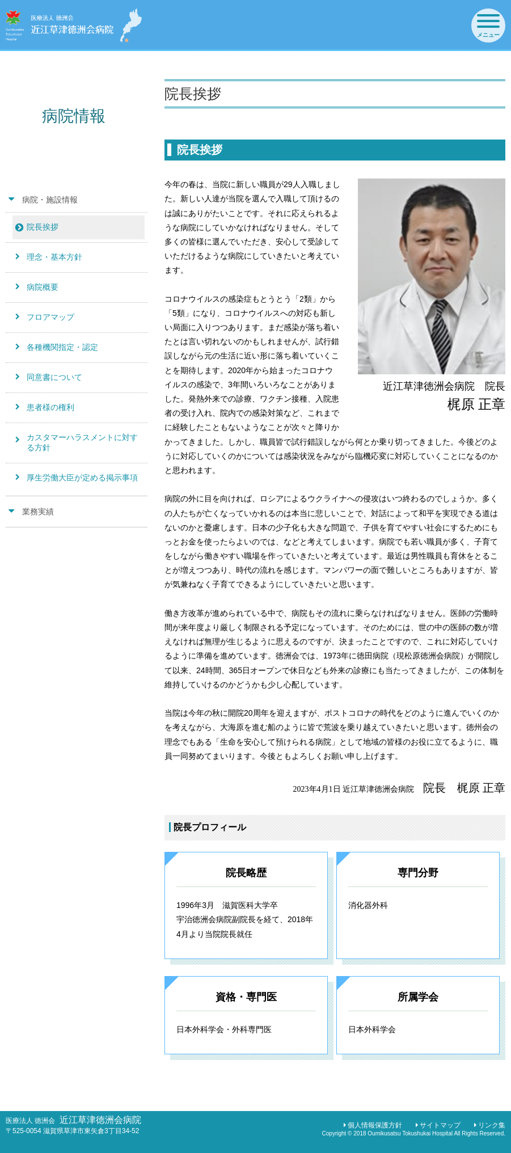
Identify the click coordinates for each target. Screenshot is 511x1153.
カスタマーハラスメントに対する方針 (82, 442)
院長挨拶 (42, 226)
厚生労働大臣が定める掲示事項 (82, 477)
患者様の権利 (50, 407)
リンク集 (491, 1125)
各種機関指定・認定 (62, 347)
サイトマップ (440, 1125)
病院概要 (42, 287)
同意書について (54, 377)
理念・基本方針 (54, 256)
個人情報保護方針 (375, 1125)
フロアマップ (50, 317)
